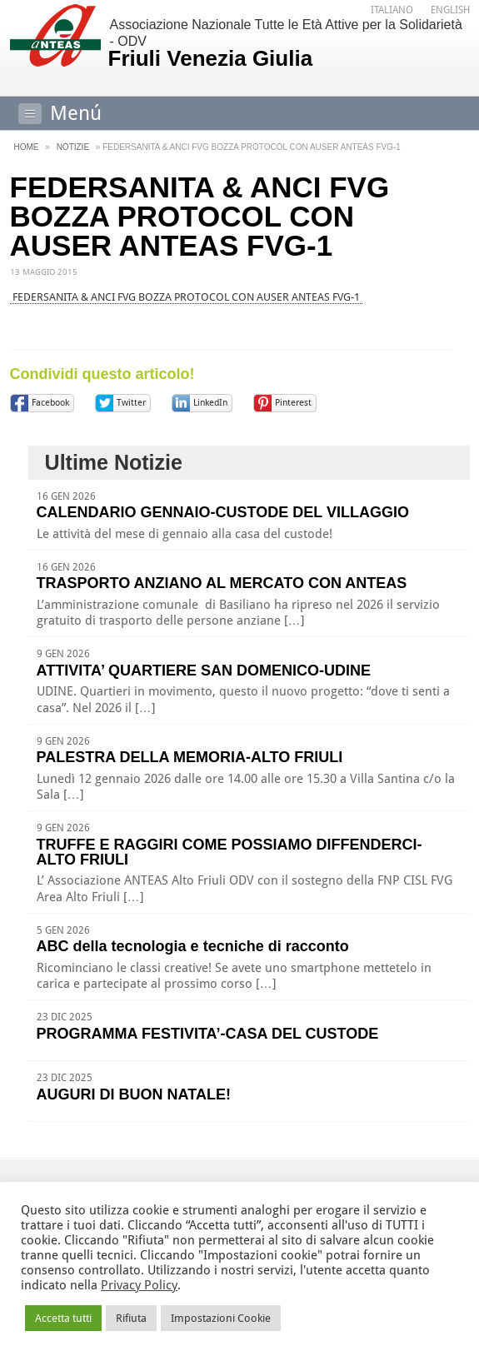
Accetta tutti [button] (63, 1318)
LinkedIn (210, 402)
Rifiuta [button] (131, 1318)
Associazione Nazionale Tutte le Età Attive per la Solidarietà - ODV (287, 44)
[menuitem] (392, 10)
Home (26, 147)
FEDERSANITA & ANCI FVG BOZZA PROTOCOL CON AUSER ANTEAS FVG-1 (186, 297)
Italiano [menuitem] (392, 10)
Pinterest (293, 402)
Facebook (50, 402)
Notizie (73, 147)
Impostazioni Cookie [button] (221, 1318)
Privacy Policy (139, 1285)
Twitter (131, 402)
